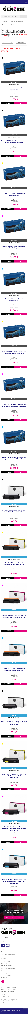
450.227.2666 (12, 989)
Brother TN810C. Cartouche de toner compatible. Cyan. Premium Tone (14, 669)
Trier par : (22, 39)
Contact (13, 25)
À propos (3, 952)
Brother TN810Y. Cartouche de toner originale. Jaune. (14, 194)
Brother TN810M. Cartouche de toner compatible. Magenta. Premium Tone (14, 616)
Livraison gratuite (6, 973)
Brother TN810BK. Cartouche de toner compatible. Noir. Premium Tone (14, 511)
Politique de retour (6, 963)
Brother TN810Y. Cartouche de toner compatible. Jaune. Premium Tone (14, 563)
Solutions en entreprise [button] (17, 21)
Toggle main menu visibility (26, 1)
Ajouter (7, 103)
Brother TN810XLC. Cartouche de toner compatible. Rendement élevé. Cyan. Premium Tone (14, 881)
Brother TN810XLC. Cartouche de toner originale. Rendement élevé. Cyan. (14, 458)
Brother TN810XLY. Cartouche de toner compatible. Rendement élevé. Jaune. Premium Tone (14, 775)
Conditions (4, 971)
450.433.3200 (11, 991)
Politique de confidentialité (8, 954)
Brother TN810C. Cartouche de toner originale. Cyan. (14, 299)
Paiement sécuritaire (6, 961)
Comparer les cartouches (14, 917)
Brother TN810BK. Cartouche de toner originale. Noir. (14, 88)
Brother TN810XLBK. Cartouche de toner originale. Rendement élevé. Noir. (14, 141)
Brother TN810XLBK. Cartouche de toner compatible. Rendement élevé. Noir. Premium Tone (14, 723)
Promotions (5, 25)
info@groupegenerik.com (7, 996)
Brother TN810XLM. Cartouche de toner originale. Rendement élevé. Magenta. (14, 405)
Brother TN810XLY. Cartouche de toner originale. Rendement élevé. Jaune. (14, 352)
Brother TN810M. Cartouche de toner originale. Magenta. (14, 247)
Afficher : (4, 39)
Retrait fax (4, 977)
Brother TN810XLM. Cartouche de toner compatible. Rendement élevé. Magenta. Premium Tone (14, 828)
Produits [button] (5, 21)
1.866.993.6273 (11, 987)
